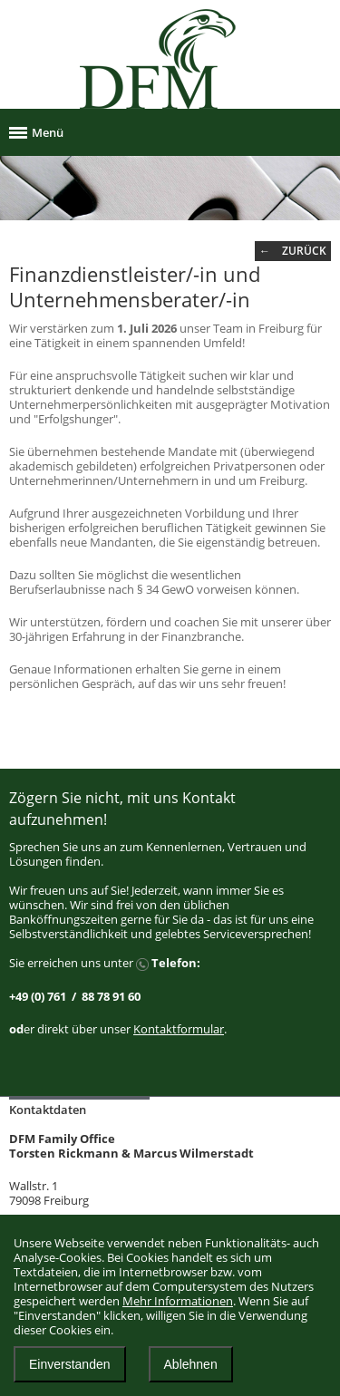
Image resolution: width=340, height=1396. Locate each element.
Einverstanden (70, 1364)
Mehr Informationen (177, 1301)
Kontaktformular (178, 1029)
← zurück (292, 250)
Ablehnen (191, 1364)
